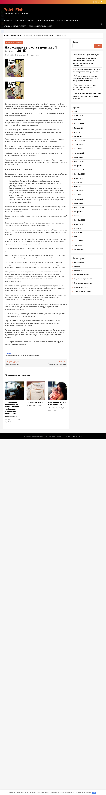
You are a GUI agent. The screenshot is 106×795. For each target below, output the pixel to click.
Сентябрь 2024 (79, 174)
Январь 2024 (78, 203)
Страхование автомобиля (68, 21)
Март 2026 (78, 120)
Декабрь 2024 (79, 161)
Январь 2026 (78, 128)
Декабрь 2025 (79, 132)
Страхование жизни (46, 21)
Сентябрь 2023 (79, 220)
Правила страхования (24, 21)
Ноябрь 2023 (78, 212)
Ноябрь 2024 (78, 166)
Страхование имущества (15, 26)
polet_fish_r (10, 55)
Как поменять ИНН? (35, 402)
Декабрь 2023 (79, 207)
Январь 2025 (78, 157)
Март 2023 (78, 245)
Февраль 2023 (79, 249)
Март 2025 (78, 149)
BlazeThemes (77, 436)
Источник (8, 353)
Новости (8, 21)
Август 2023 (78, 224)
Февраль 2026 (79, 124)
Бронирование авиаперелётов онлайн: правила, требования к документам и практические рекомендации (12, 409)
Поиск (75, 42)
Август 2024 (78, 178)
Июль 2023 (78, 228)
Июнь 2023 (78, 232)
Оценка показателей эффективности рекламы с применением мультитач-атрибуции (87, 96)
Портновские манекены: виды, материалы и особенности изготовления (84, 87)
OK (94, 792)
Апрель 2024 (78, 191)
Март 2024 (78, 195)
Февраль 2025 (79, 153)
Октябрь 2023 (79, 216)
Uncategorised (79, 262)
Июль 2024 (78, 182)
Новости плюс (79, 270)
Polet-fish (13, 10)
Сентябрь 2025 (79, 140)
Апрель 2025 (78, 145)
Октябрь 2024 (79, 170)
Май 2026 (77, 111)
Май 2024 (77, 186)
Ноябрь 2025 (78, 136)
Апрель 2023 (78, 241)
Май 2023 (77, 237)
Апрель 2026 (78, 115)
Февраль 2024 (79, 199)
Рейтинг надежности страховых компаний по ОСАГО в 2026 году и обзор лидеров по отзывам (85, 78)
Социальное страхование (40, 26)
